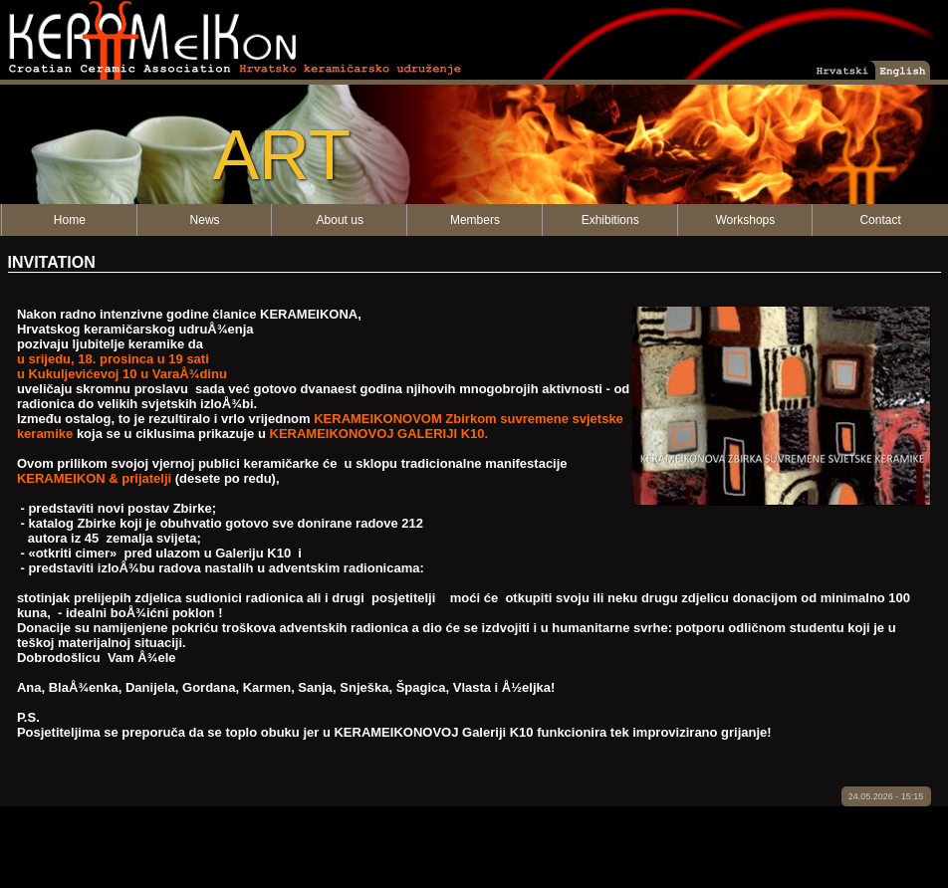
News (205, 220)
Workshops (745, 220)
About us (340, 220)
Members (475, 220)
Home (70, 220)
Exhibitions (610, 220)
